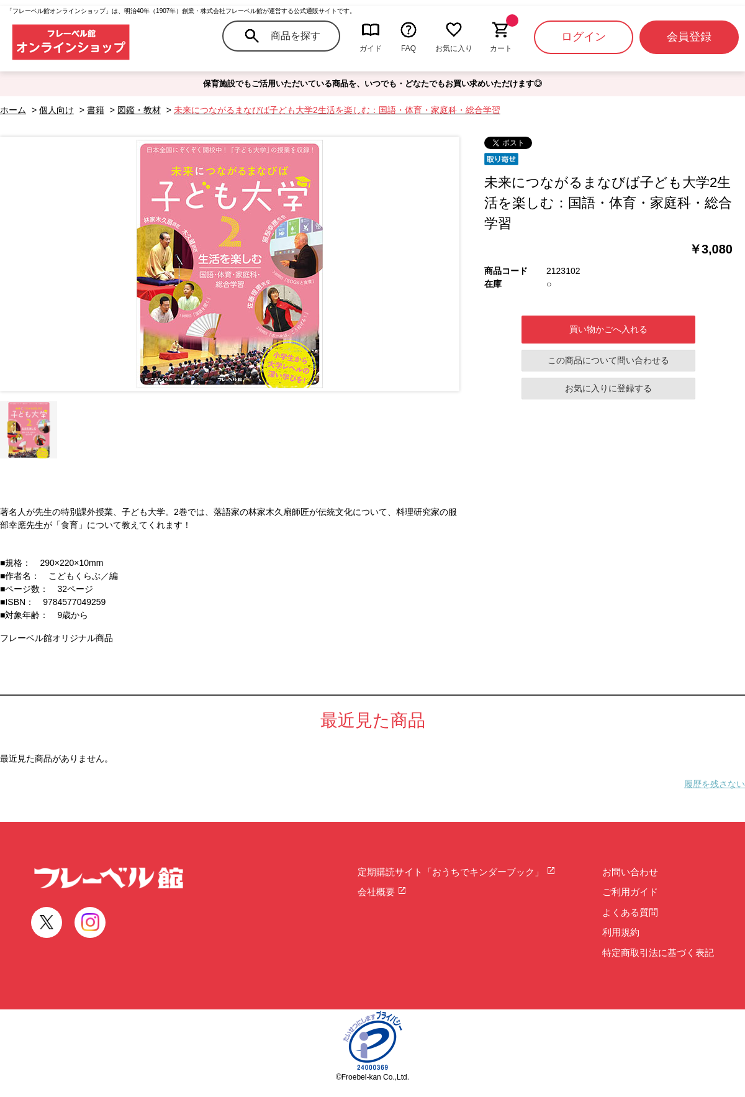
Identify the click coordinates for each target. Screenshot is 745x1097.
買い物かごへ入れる (608, 329)
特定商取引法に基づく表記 (658, 952)
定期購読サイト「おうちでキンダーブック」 (457, 872)
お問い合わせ (630, 872)
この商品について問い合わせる (608, 360)
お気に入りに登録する (608, 388)
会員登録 (689, 36)
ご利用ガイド (630, 891)
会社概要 (382, 891)
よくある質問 (630, 912)
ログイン (583, 36)
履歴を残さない (714, 784)
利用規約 (620, 932)
